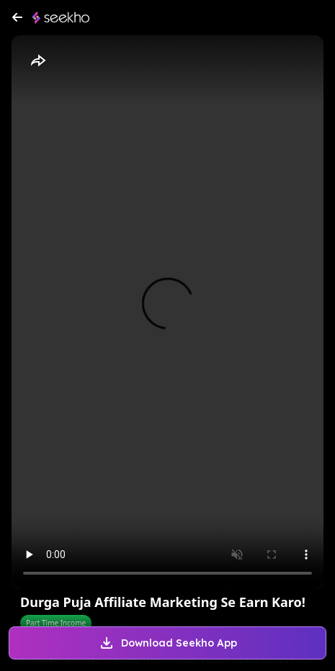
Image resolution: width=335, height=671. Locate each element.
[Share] (37, 61)
